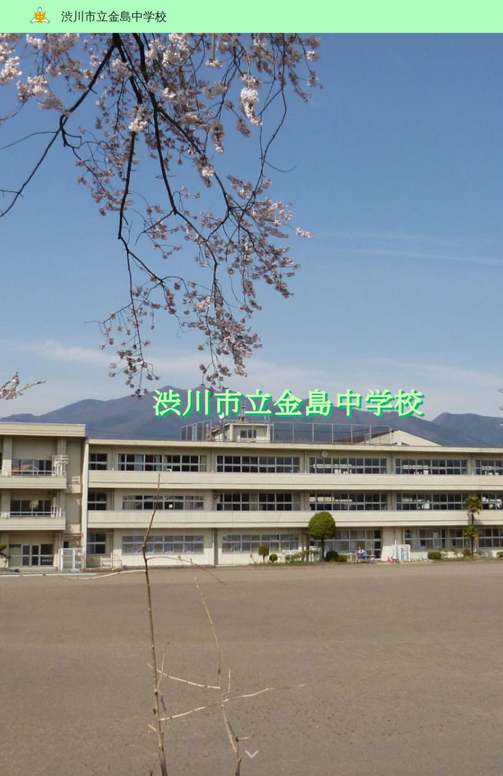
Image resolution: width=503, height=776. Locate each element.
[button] (252, 755)
